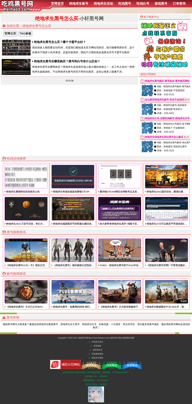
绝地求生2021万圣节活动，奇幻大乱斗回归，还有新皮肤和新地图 (40, 211)
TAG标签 (25, 33)
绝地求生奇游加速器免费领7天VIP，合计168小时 (78, 179)
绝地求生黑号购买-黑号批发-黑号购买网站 (167, 81)
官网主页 (10, 33)
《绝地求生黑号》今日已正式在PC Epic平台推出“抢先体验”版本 (40, 294)
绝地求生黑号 (97, 342)
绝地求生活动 (103, 3)
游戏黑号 (161, 3)
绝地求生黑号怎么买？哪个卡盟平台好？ (59, 42)
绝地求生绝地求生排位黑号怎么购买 (164, 137)
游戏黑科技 (97, 350)
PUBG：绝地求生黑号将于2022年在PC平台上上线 (126, 253)
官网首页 (57, 3)
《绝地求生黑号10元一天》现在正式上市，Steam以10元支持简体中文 (43, 253)
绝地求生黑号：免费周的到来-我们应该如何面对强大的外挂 (84, 294)
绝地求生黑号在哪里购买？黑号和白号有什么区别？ (66, 61)
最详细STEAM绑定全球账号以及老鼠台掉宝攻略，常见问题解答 (133, 179)
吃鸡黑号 (124, 3)
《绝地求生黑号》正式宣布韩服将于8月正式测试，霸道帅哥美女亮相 (135, 294)
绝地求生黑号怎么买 (56, 18)
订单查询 (179, 3)
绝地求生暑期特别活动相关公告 (26, 179)
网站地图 (122, 338)
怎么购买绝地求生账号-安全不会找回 (164, 99)
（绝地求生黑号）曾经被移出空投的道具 (74, 253)
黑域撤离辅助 (97, 354)
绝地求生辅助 (97, 358)
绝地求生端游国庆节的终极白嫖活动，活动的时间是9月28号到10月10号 (91, 211)
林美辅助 (97, 346)
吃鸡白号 (142, 3)
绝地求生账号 (78, 3)
